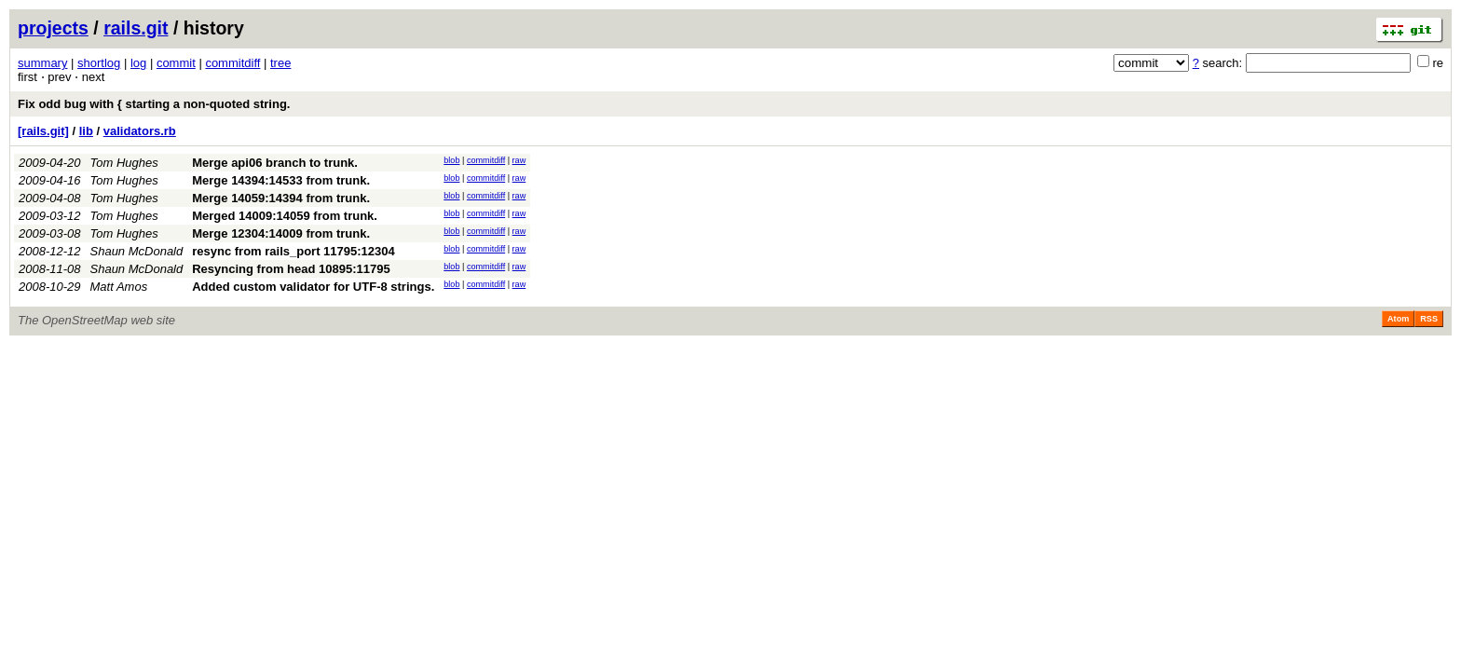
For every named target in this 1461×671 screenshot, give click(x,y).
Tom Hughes (124, 163)
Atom (1398, 318)
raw (519, 160)
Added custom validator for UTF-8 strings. (313, 287)
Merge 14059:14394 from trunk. (281, 198)
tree (280, 63)
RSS (1429, 318)
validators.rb (139, 131)
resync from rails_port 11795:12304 (293, 251)
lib (86, 131)
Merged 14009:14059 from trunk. (284, 216)
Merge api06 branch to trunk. (275, 163)
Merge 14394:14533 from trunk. (281, 180)
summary (42, 63)
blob (451, 160)
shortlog (98, 63)
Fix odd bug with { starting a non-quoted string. (154, 104)
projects (53, 28)
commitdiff (232, 63)
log (138, 63)
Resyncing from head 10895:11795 (290, 269)
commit (176, 63)
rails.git (135, 28)
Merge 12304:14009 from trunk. (281, 233)
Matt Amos (119, 287)
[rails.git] (43, 131)
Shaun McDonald (137, 251)
